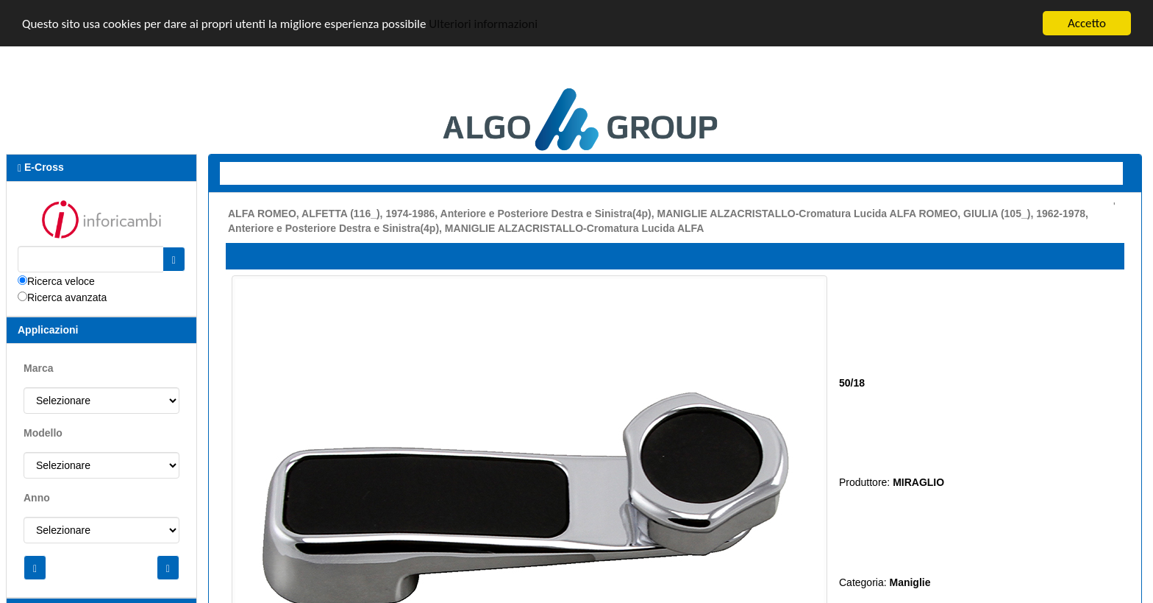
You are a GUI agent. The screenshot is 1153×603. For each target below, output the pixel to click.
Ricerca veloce (61, 280)
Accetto (1087, 23)
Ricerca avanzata (67, 297)
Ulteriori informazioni (483, 23)
